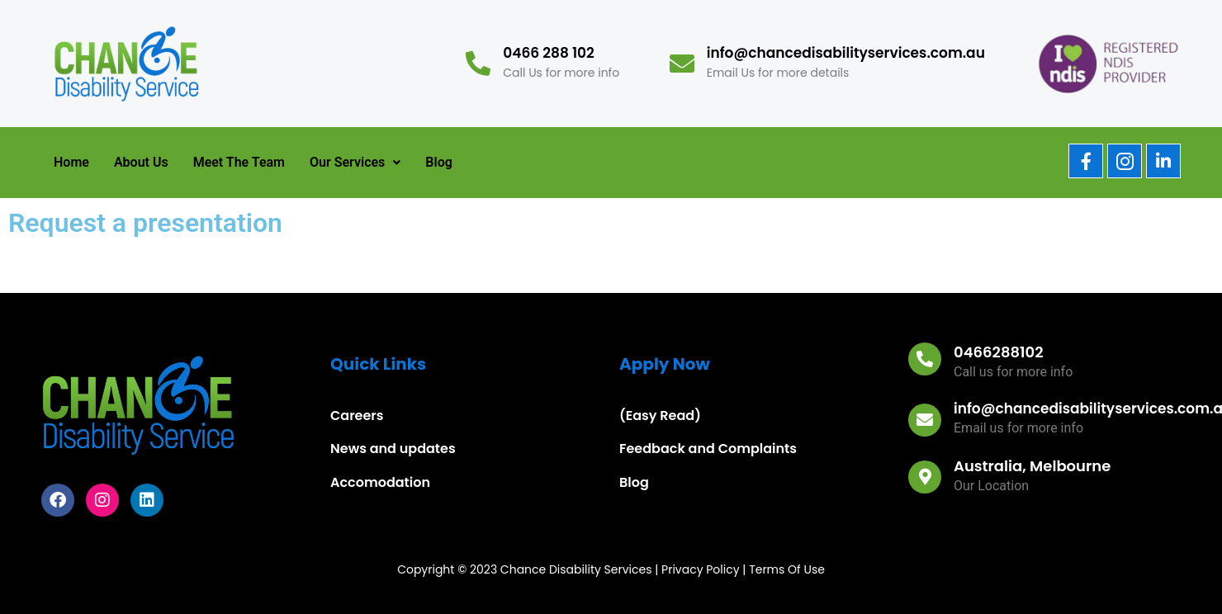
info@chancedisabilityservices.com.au (846, 53)
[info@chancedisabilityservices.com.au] (682, 63)
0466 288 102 (548, 53)
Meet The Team (239, 162)
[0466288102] (924, 358)
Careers (357, 415)
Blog (438, 162)
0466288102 (999, 352)
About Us (141, 162)
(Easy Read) (660, 415)
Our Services (355, 162)
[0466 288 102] (478, 63)
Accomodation (380, 482)
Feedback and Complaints (708, 448)
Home (71, 162)
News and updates (393, 448)
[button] (355, 163)
